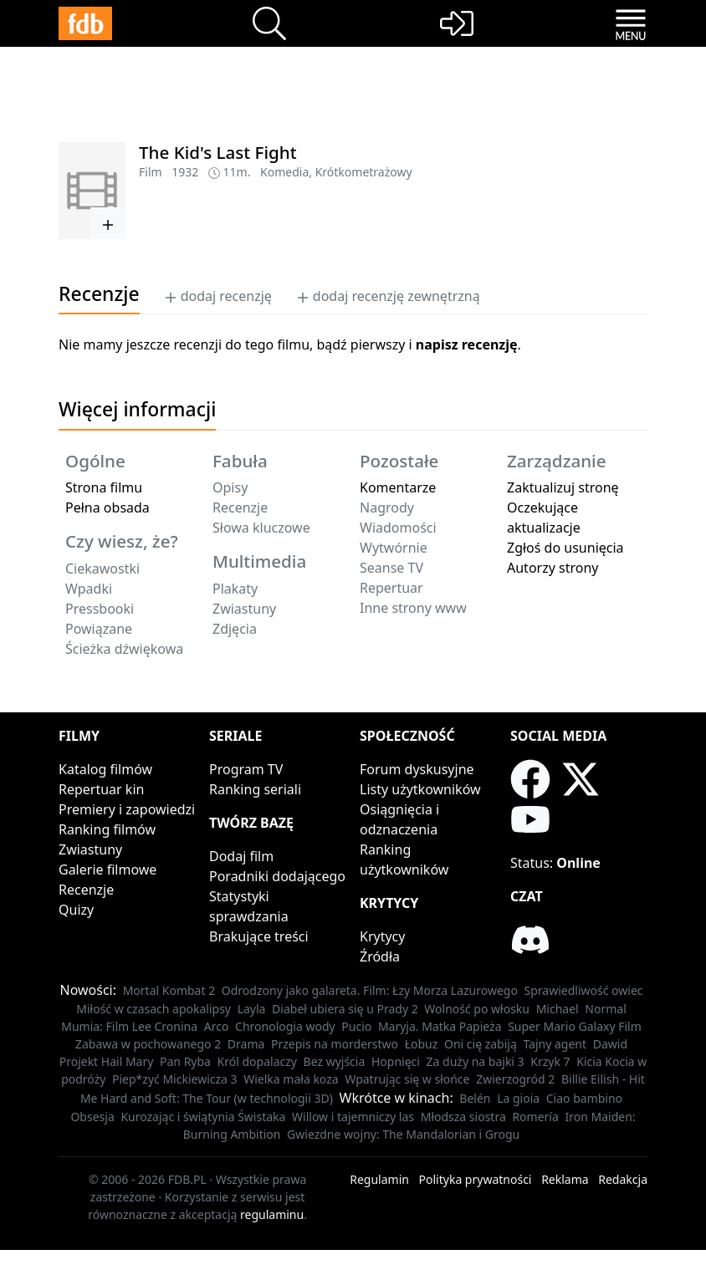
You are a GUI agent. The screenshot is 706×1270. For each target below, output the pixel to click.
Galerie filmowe (107, 869)
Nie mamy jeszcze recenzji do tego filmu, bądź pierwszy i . (290, 344)
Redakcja (622, 1179)
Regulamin (379, 1179)
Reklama (565, 1179)
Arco (216, 1026)
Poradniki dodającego (277, 876)
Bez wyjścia (335, 1061)
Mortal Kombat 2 (169, 990)
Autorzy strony (552, 567)
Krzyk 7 (550, 1061)
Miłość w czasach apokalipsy (153, 1009)
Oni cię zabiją (480, 1044)
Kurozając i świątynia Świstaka (202, 1117)
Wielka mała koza (290, 1079)
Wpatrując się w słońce (407, 1079)
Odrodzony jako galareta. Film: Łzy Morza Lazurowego (370, 990)
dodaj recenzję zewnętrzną (388, 296)
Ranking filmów (107, 829)
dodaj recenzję (218, 296)
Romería (535, 1117)
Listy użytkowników (420, 789)
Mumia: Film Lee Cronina (129, 1026)
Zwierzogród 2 (515, 1079)
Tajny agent (554, 1044)
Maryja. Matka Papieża (440, 1026)
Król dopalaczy (257, 1061)
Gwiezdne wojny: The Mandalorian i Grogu (403, 1134)
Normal (605, 1009)
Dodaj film (241, 856)
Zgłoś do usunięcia (565, 547)
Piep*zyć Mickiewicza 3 (175, 1079)
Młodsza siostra (463, 1117)
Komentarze (398, 487)
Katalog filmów (105, 769)
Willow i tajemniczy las (353, 1117)
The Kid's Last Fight (218, 152)
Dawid (610, 1044)
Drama (246, 1044)
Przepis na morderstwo (334, 1044)
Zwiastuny (90, 849)
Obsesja (92, 1117)
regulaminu (272, 1214)
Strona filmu (103, 487)
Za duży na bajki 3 (475, 1061)
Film (150, 172)
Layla (252, 1009)
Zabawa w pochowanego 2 (148, 1044)
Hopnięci (395, 1061)
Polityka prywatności (475, 1179)
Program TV (246, 769)
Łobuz (421, 1044)
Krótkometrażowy (363, 172)
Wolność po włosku (477, 1009)
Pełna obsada (107, 507)
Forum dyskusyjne (417, 769)
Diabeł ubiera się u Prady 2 (345, 1009)
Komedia (284, 172)
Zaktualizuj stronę (563, 487)
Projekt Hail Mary (106, 1061)
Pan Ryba (185, 1061)
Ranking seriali (255, 789)
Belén (474, 1098)
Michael (557, 1009)
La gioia (518, 1098)
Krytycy (382, 936)
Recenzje (86, 889)
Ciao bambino (584, 1098)
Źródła (380, 956)
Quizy (76, 909)
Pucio (356, 1026)
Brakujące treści (259, 936)
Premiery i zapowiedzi (127, 809)
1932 (184, 172)
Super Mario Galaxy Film (575, 1026)
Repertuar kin (101, 789)
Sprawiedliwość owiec (583, 990)
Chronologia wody (285, 1026)
